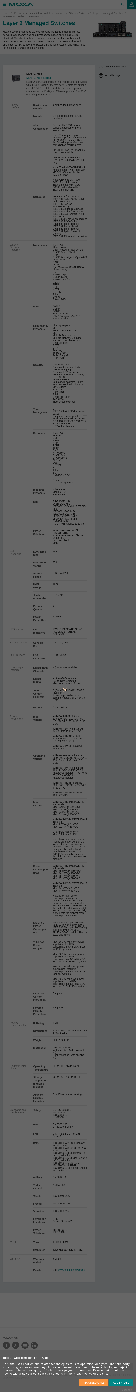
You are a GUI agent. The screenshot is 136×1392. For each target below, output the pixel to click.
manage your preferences (73, 1370)
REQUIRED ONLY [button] (93, 1382)
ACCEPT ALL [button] (121, 1382)
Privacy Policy (82, 1373)
